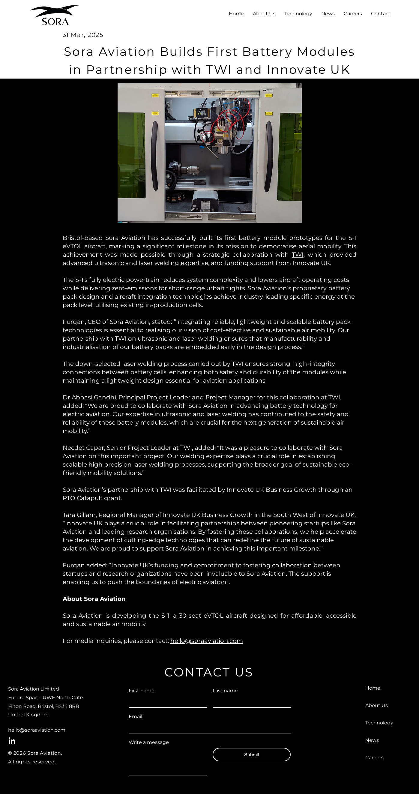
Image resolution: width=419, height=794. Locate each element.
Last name (225, 691)
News (372, 740)
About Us (376, 705)
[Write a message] (168, 761)
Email (135, 716)
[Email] (208, 727)
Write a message (149, 742)
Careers (374, 757)
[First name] (166, 701)
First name (141, 691)
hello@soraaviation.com (206, 640)
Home (372, 688)
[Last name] (250, 701)
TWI (298, 254)
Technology (379, 723)
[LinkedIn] (12, 741)
